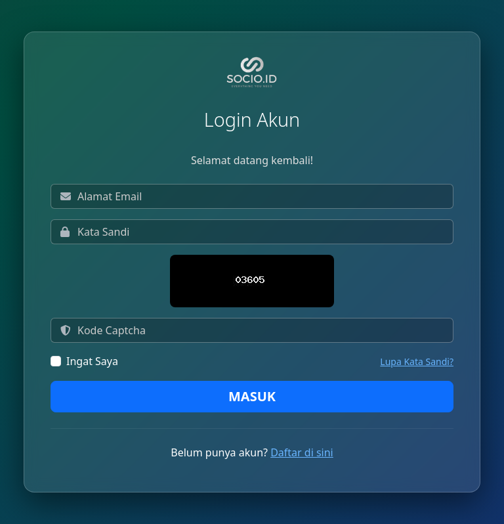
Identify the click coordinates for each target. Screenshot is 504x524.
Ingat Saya (92, 361)
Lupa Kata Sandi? (416, 361)
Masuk (252, 396)
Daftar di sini (301, 452)
